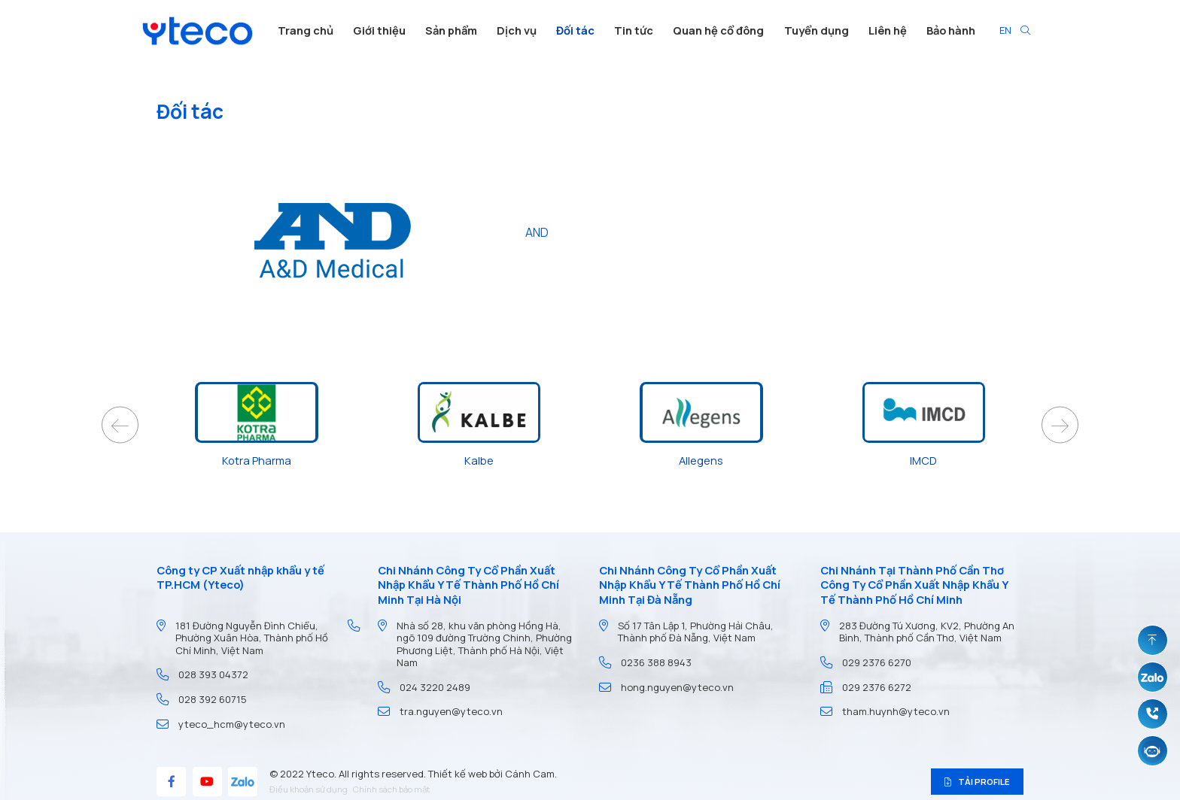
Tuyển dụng (816, 30)
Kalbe (479, 460)
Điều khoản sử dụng (308, 788)
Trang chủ (305, 30)
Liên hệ (887, 30)
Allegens (701, 460)
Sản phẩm (451, 30)
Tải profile (977, 781)
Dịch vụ (517, 30)
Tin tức (633, 30)
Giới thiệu (379, 30)
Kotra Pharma (256, 460)
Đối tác (575, 30)
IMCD (923, 460)
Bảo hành (950, 30)
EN (1005, 30)
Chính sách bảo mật (391, 788)
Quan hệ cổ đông (718, 30)
